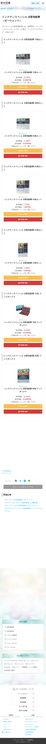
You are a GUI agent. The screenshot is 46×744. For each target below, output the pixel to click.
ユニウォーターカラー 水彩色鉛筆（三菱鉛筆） (22, 502)
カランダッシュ (24, 660)
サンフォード (19, 664)
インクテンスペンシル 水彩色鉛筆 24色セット (23, 199)
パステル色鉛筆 (12, 635)
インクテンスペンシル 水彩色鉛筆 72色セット (23, 72)
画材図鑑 (6, 3)
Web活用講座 (29, 732)
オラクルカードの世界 (31, 727)
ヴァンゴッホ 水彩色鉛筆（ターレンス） (19, 500)
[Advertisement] (23, 443)
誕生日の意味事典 (30, 729)
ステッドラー (30, 664)
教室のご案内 (35, 3)
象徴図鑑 (23, 698)
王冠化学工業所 (9, 670)
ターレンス (35, 660)
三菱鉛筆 (24, 667)
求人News (28, 734)
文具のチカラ (29, 719)
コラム (5, 724)
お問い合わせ (7, 729)
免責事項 (30, 740)
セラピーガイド (30, 724)
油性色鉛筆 (10, 627)
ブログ (5, 727)
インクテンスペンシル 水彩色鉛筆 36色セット (23, 136)
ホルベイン (16, 667)
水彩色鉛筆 (10, 8)
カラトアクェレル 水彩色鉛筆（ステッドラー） (22, 505)
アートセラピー (23, 694)
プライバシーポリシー (19, 740)
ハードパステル (12, 639)
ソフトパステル (12, 643)
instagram (7, 732)
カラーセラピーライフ (31, 721)
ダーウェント (7, 473)
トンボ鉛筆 (33, 667)
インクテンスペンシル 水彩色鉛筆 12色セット (23, 263)
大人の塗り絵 (23, 706)
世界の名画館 (23, 710)
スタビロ (7, 667)
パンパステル (11, 647)
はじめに (6, 719)
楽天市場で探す (23, 92)
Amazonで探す (23, 87)
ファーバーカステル (11, 660)
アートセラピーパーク (23, 689)
